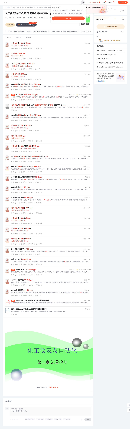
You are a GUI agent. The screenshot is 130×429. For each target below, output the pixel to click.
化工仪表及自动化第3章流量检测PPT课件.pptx (31, 14)
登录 (82, 2)
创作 (122, 2)
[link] (7, 7)
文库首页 (7, 7)
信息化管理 (16, 7)
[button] (88, 32)
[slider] (14, 419)
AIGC (46, 18)
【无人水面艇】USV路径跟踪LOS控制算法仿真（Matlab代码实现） (111, 50)
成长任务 (110, 1)
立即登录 (68, 18)
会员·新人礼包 (95, 2)
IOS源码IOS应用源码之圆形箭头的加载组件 (110, 63)
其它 (23, 7)
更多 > (123, 19)
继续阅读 (53, 387)
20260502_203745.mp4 (102, 59)
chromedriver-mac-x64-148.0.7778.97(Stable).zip (110, 67)
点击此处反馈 (101, 81)
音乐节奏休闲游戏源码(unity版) (106, 54)
